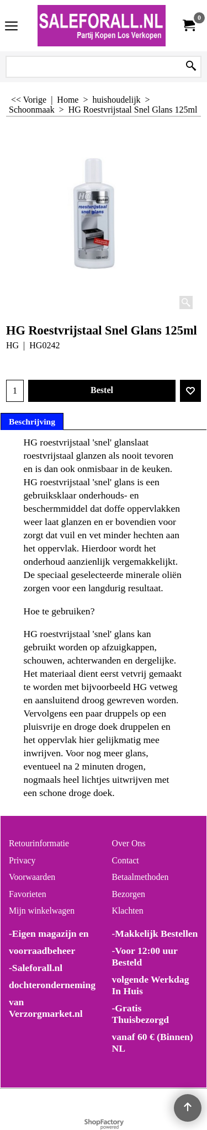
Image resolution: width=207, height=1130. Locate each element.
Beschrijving (32, 421)
